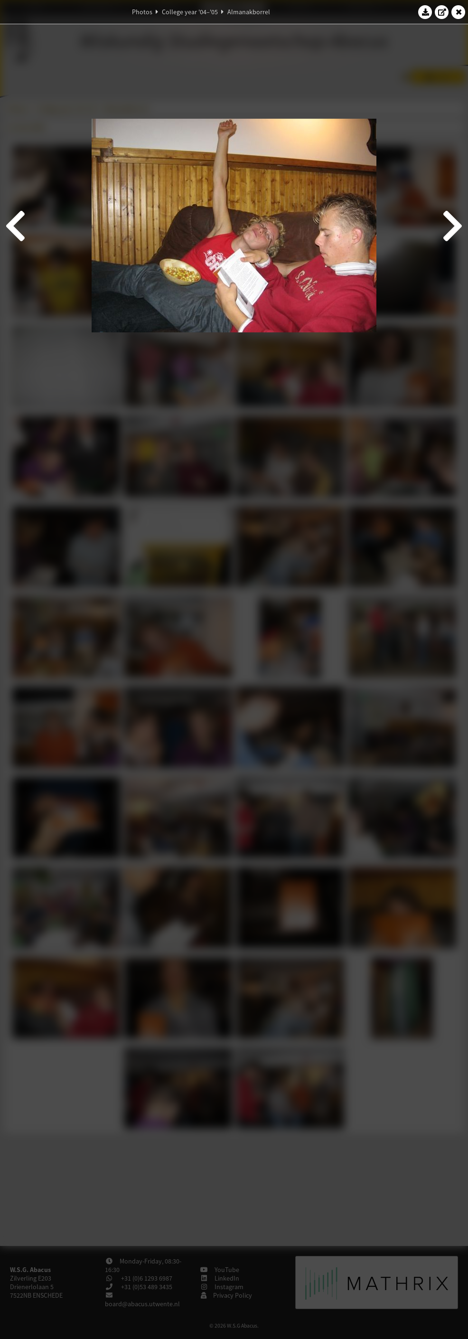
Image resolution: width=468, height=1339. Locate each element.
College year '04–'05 (190, 12)
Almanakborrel (248, 12)
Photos (142, 12)
